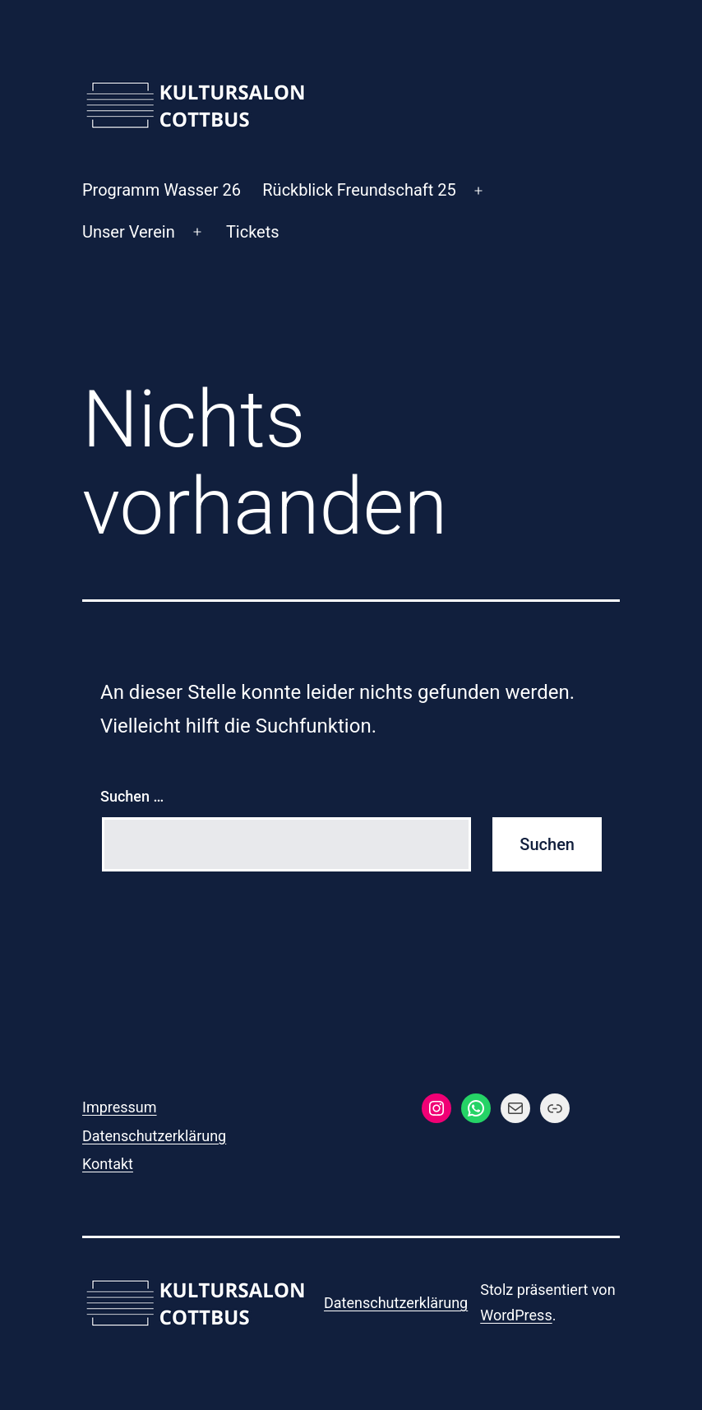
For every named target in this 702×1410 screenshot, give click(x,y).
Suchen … (132, 796)
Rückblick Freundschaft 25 (358, 190)
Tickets (252, 232)
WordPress (516, 1315)
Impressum (119, 1107)
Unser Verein (128, 232)
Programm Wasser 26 (161, 190)
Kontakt (107, 1163)
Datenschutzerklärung (154, 1135)
